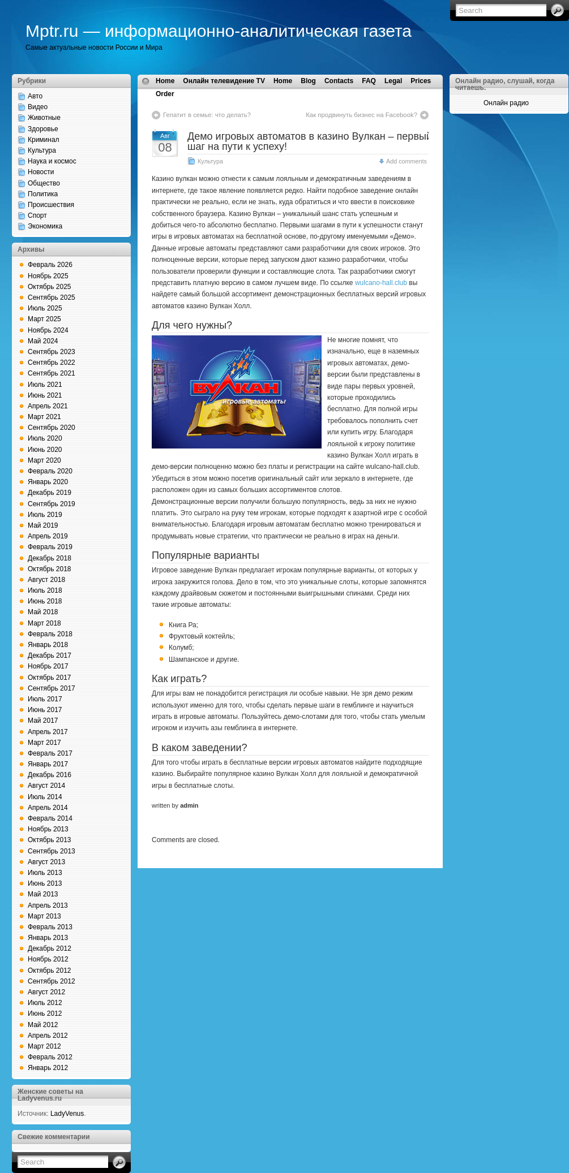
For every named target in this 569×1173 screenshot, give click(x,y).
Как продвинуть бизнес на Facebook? (361, 114)
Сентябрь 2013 (51, 851)
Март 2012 (44, 1046)
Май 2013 (43, 894)
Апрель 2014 (48, 808)
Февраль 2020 (50, 471)
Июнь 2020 (45, 450)
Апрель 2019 (48, 536)
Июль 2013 (45, 873)
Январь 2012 (48, 1068)
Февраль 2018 (50, 634)
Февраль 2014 (50, 818)
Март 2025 (44, 319)
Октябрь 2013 (49, 840)
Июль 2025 (45, 308)
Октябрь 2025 (49, 287)
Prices (420, 81)
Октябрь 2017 (49, 678)
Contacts (338, 81)
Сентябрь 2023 (51, 352)
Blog (308, 81)
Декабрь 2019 (49, 493)
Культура (42, 150)
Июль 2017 (45, 699)
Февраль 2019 (50, 547)
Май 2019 (43, 525)
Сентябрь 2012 (51, 981)
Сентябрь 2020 (51, 428)
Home (165, 81)
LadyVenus (67, 1114)
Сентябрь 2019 (51, 504)
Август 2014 (46, 786)
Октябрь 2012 (49, 970)
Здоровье (43, 129)
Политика (43, 194)
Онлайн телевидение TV (224, 81)
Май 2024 (43, 341)
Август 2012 (46, 992)
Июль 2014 (45, 797)
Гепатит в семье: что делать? (207, 114)
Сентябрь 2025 (51, 297)
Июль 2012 (45, 1003)
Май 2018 (43, 612)
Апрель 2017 (48, 732)
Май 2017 (43, 720)
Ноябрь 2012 (48, 959)
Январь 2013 (48, 938)
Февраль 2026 (50, 265)
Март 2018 (44, 623)
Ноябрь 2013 (48, 829)
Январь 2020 (48, 482)
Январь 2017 (48, 764)
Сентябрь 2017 (51, 688)
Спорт (37, 215)
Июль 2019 (45, 515)
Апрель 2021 (48, 406)
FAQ (369, 81)
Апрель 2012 (48, 1036)
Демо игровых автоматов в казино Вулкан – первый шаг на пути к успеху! (309, 141)
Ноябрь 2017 (48, 666)
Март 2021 (44, 417)
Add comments (406, 161)
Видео (38, 107)
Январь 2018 (48, 645)
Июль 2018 (45, 590)
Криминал (43, 140)
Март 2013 (44, 916)
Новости (41, 172)
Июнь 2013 (45, 883)
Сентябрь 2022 (51, 362)
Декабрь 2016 (49, 775)
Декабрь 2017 (49, 655)
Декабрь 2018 (49, 558)
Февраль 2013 (50, 927)
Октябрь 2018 (49, 569)
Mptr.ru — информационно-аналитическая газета (218, 30)
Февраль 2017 (50, 753)
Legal (393, 81)
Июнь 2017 (45, 710)
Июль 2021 (45, 385)
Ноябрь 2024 (48, 330)
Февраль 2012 (50, 1057)
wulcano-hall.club (381, 283)
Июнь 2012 (45, 1013)
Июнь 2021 (45, 395)
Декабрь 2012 (49, 948)
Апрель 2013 (48, 905)
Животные (44, 118)
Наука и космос (52, 161)
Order (165, 94)
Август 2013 (46, 862)
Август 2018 (46, 580)
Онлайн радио (506, 103)
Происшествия (51, 205)
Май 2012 (43, 1025)
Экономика (45, 226)
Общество (44, 183)
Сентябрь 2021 (51, 373)
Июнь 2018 (45, 601)
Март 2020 (44, 460)
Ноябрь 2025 (48, 276)
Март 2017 (44, 743)
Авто (35, 96)
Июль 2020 (45, 438)
